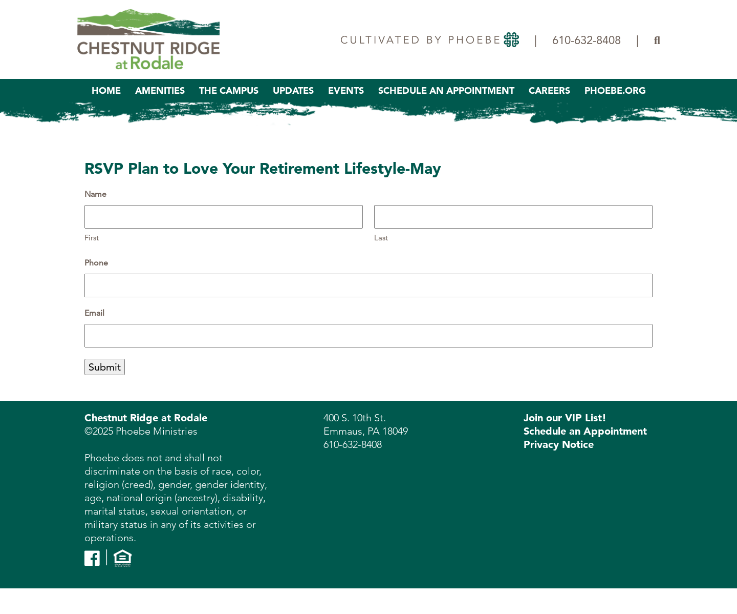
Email (94, 313)
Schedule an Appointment (585, 431)
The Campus (228, 90)
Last (381, 237)
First (91, 237)
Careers (549, 90)
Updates (293, 90)
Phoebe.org (615, 90)
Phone (96, 263)
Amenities (160, 90)
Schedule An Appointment (446, 90)
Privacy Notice (559, 444)
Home (106, 90)
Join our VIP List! (565, 418)
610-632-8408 (586, 40)
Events (346, 90)
